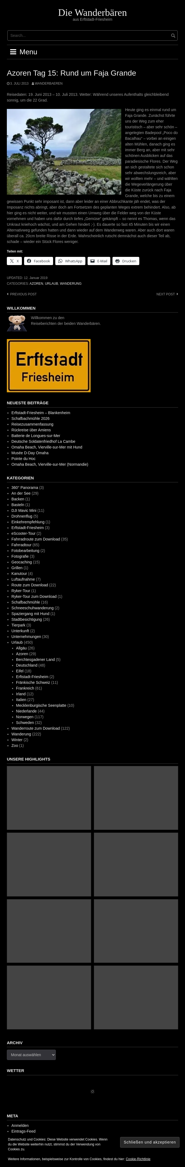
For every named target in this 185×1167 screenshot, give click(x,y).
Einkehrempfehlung (28, 522)
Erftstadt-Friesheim (27, 527)
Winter (16, 740)
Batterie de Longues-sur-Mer (35, 435)
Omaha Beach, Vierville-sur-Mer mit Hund (46, 447)
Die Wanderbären (92, 12)
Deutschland (26, 665)
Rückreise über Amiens (31, 430)
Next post (166, 294)
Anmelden (20, 1125)
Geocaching (21, 562)
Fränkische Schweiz (33, 682)
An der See (21, 493)
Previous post (23, 294)
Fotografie (20, 556)
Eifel (20, 671)
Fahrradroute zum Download (35, 539)
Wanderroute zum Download (35, 728)
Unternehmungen (26, 636)
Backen (17, 499)
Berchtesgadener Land (35, 659)
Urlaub (51, 284)
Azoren (36, 284)
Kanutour (19, 573)
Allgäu (21, 648)
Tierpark (18, 625)
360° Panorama (24, 487)
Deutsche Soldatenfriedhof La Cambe (43, 441)
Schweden (25, 722)
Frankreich (25, 688)
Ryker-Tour (20, 591)
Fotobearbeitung (25, 550)
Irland (21, 694)
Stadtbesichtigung (26, 619)
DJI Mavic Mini (23, 510)
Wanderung (71, 284)
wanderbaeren (48, 83)
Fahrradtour (21, 545)
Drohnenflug (21, 516)
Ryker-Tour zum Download (34, 596)
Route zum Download (29, 585)
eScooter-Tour (23, 533)
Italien (21, 699)
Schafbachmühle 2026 (30, 418)
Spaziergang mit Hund (30, 613)
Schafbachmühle (25, 602)
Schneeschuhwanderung (32, 608)
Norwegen (25, 717)
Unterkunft (20, 631)
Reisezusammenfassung (32, 424)
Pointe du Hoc (23, 458)
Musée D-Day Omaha (29, 453)
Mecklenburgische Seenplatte (41, 705)
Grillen (16, 568)
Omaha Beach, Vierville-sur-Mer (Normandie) (49, 464)
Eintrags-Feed (23, 1131)
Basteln (17, 505)
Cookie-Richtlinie (138, 1159)
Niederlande (26, 711)
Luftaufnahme (23, 579)
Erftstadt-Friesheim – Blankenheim (40, 413)
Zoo (14, 745)
